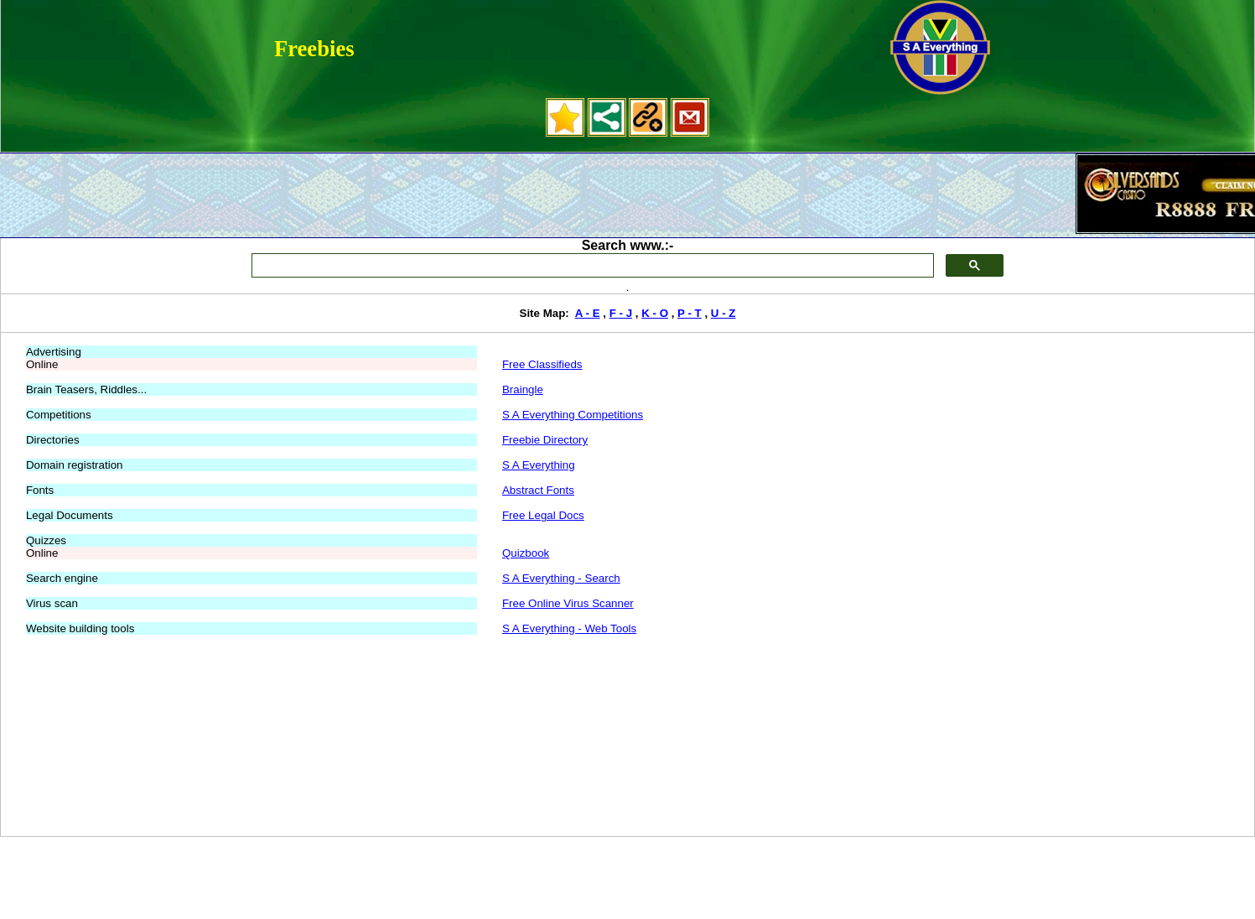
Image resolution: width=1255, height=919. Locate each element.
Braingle (522, 389)
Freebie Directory (545, 440)
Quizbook (525, 553)
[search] (591, 265)
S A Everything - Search (561, 578)
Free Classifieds (542, 364)
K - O (654, 313)
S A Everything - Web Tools (569, 628)
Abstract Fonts (538, 490)
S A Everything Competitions (572, 414)
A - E (587, 313)
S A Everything (538, 465)
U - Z (723, 313)
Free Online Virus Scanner (568, 603)
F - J (620, 313)
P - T (689, 313)
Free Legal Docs (543, 515)
